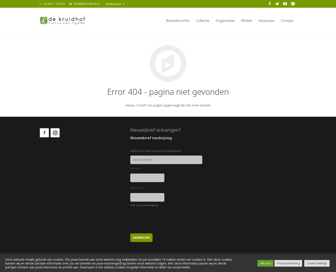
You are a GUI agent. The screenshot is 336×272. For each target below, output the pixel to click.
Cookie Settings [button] (317, 263)
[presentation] (162, 218)
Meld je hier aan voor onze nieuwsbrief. (157, 151)
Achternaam (137, 187)
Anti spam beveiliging (143, 205)
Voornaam (136, 168)
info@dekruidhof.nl (86, 4)
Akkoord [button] (265, 263)
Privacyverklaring (288, 263)
